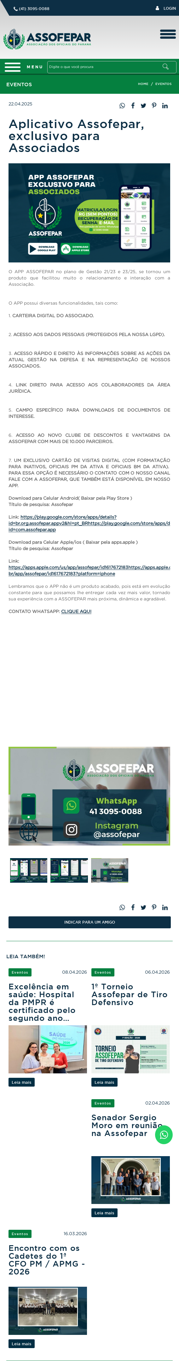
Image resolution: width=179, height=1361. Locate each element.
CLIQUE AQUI (76, 611)
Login (166, 8)
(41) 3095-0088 (34, 9)
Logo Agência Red (100, 1353)
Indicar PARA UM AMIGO (89, 922)
